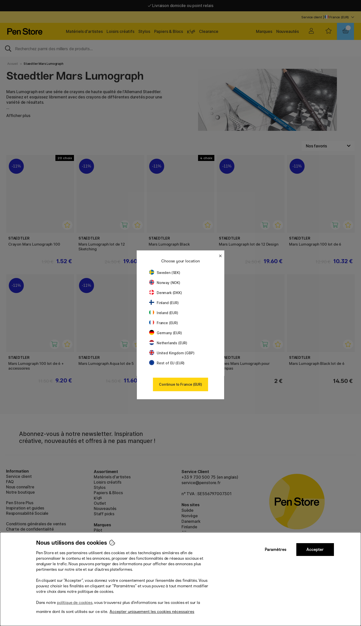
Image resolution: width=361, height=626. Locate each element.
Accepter (315, 549)
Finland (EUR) (164, 303)
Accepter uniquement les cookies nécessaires (152, 611)
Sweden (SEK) (164, 272)
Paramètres (275, 549)
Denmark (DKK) (165, 293)
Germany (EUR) (165, 333)
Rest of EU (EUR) (167, 363)
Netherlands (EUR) (168, 343)
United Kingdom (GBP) (171, 353)
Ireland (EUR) (163, 313)
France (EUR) (163, 323)
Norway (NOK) (164, 282)
